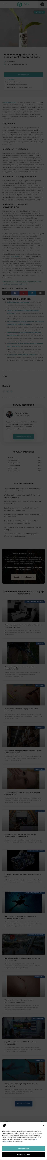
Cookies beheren (23, 1155)
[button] (44, 1126)
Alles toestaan (23, 1149)
